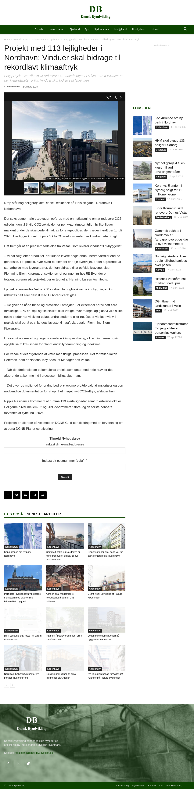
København (38, 39)
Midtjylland (120, 29)
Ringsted (161, 176)
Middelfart (161, 288)
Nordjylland (139, 29)
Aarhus (160, 270)
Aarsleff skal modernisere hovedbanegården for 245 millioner (60, 597)
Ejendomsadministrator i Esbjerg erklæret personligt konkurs (172, 328)
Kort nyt (160, 199)
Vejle (158, 310)
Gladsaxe (161, 149)
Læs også (13, 514)
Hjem (7, 39)
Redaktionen (13, 86)
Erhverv (160, 337)
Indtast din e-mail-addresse (64, 444)
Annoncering (122, 785)
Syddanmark (101, 29)
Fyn (87, 29)
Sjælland (75, 29)
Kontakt (152, 785)
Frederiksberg (163, 217)
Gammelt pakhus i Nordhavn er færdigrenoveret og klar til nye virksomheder (63, 556)
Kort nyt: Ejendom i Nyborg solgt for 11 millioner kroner (168, 190)
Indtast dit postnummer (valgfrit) (64, 460)
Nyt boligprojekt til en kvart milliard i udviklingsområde (170, 167)
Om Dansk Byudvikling (170, 785)
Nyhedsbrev (138, 785)
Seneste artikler (44, 514)
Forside (39, 29)
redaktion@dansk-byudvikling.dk (34, 752)
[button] (185, 29)
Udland (155, 29)
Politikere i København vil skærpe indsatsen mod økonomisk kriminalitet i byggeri (22, 597)
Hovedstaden (56, 29)
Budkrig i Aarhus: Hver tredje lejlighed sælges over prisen (171, 261)
